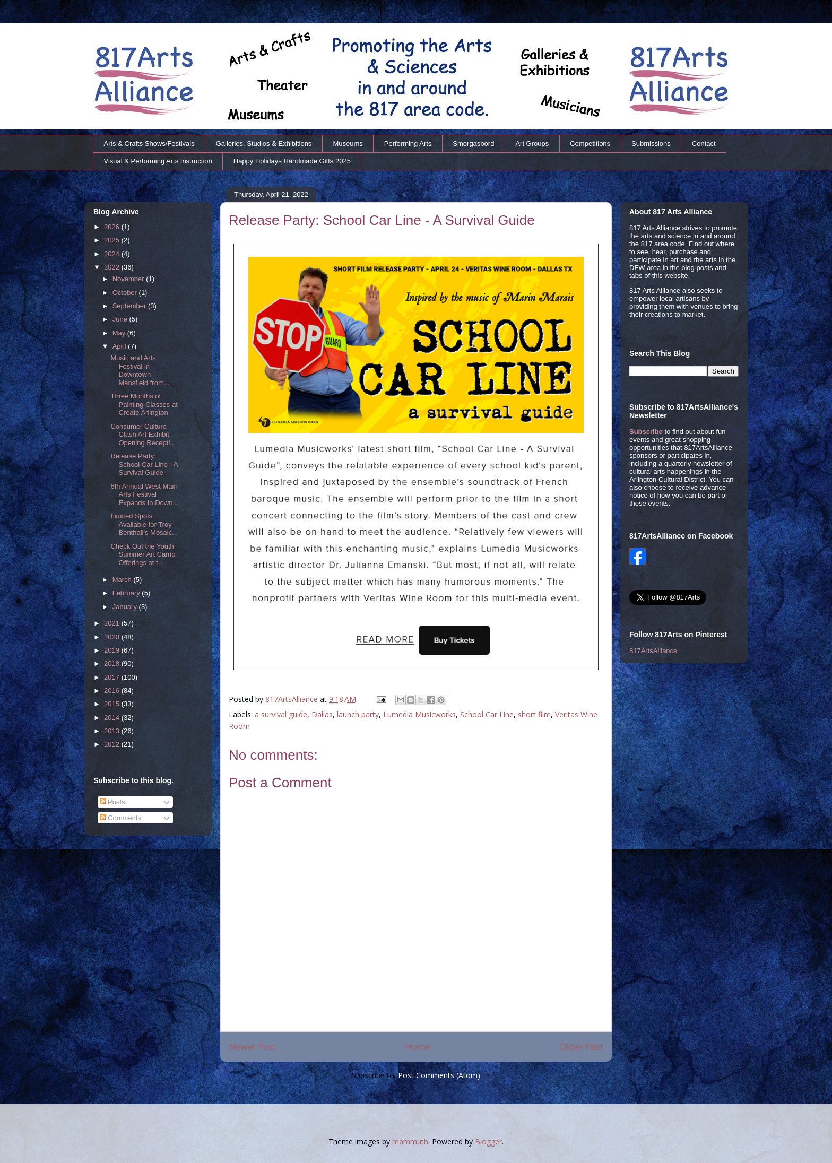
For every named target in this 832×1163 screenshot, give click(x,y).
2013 (113, 731)
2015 (113, 704)
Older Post (581, 1046)
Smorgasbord (473, 143)
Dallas (322, 714)
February (127, 593)
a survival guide (281, 714)
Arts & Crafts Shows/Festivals (149, 143)
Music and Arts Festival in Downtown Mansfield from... (139, 370)
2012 (113, 744)
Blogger (488, 1141)
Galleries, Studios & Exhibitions (264, 143)
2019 (113, 650)
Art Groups (532, 143)
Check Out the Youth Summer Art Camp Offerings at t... (142, 554)
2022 (113, 267)
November (129, 279)
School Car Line (487, 714)
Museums (347, 143)
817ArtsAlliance (292, 699)
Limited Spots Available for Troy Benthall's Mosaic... (144, 524)
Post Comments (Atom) (439, 1075)
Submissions (651, 143)
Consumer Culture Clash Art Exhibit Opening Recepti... (143, 434)
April (120, 346)
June (120, 319)
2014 (113, 718)
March (123, 580)
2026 (113, 227)
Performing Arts (408, 143)
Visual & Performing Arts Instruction (158, 161)
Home (417, 1046)
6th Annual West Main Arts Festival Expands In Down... (144, 494)
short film (534, 714)
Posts (112, 802)
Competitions (590, 143)
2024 (113, 254)
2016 (113, 691)
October (125, 293)
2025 (113, 240)
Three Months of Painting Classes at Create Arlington (143, 404)
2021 (113, 623)
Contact (704, 143)
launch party (358, 714)
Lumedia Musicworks (419, 714)
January (125, 607)
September (130, 306)
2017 (113, 677)
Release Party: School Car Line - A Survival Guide (143, 464)
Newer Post (252, 1046)
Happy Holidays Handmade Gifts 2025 (292, 161)
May (119, 333)
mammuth (410, 1141)
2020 (113, 637)
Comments (120, 818)
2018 (113, 663)
